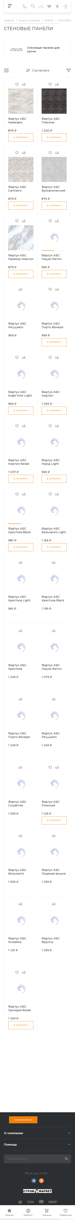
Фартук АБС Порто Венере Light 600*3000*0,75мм (55, 329)
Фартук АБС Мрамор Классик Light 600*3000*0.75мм (21, 261)
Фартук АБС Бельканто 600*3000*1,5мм (20, 873)
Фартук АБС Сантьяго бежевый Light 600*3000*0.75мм (21, 192)
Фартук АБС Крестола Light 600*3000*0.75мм (21, 600)
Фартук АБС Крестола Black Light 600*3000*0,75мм (21, 534)
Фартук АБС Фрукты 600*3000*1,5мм (53, 942)
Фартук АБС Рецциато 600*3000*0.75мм (21, 327)
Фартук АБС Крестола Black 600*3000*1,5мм (53, 600)
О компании (13, 1133)
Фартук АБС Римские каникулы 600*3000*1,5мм (53, 807)
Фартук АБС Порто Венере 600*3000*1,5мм (20, 737)
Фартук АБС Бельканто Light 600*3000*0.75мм (55, 532)
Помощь (10, 1144)
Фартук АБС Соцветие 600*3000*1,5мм (20, 805)
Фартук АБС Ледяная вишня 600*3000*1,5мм (54, 873)
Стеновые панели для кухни (43, 49)
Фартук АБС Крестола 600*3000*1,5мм (20, 668)
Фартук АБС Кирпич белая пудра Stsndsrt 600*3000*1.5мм (20, 465)
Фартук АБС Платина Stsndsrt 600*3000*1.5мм (53, 124)
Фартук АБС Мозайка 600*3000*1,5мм (20, 942)
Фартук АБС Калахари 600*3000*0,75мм (21, 122)
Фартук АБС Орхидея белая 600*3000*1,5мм (20, 1010)
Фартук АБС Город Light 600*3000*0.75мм (55, 463)
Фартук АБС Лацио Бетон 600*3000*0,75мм (55, 259)
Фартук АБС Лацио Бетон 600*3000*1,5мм (53, 668)
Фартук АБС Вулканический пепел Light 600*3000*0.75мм (55, 192)
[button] (48, 250)
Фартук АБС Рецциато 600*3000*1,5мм (53, 737)
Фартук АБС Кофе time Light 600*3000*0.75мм (21, 395)
